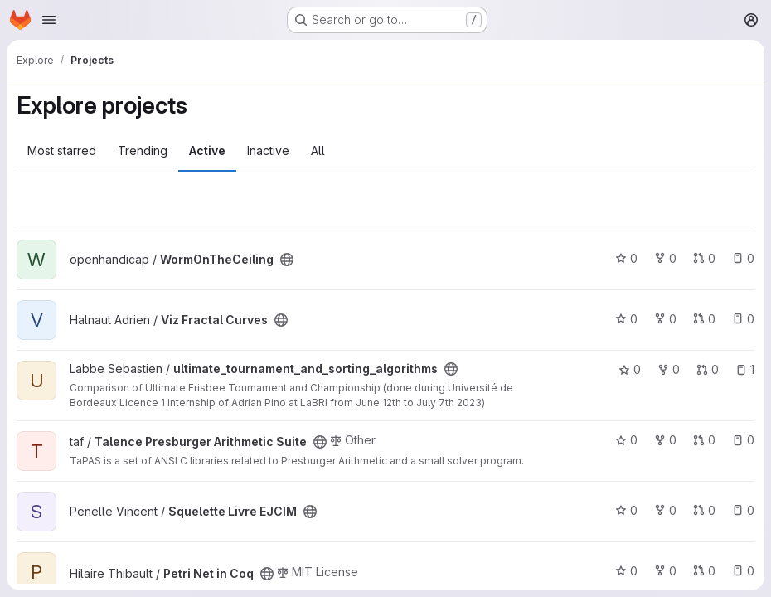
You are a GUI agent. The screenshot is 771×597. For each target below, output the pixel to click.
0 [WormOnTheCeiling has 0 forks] (665, 258)
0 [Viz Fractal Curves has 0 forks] (665, 319)
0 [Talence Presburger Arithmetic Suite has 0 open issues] (743, 440)
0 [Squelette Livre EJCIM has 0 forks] (665, 510)
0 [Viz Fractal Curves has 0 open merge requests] (704, 319)
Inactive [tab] (268, 150)
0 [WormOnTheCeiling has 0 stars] (626, 258)
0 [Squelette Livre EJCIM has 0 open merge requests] (704, 510)
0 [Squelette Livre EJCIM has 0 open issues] (743, 510)
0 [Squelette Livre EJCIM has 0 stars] (626, 510)
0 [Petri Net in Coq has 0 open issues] (743, 571)
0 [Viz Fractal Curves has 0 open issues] (743, 319)
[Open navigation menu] (49, 20)
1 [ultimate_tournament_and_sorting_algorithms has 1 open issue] (744, 369)
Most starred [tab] (61, 150)
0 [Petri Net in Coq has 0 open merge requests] (704, 571)
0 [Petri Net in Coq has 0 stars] (626, 571)
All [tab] (318, 150)
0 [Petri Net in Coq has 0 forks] (665, 571)
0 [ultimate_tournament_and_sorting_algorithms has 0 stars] (629, 369)
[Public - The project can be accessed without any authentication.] (286, 259)
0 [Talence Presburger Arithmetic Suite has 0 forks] (665, 440)
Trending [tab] (142, 150)
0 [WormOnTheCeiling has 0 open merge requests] (704, 258)
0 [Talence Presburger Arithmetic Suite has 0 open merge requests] (704, 440)
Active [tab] (207, 150)
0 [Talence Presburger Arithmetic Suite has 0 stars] (626, 440)
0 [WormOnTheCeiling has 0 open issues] (743, 258)
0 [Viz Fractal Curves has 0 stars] (626, 319)
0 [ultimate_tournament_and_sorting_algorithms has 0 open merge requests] (707, 369)
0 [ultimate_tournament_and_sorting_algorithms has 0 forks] (668, 369)
